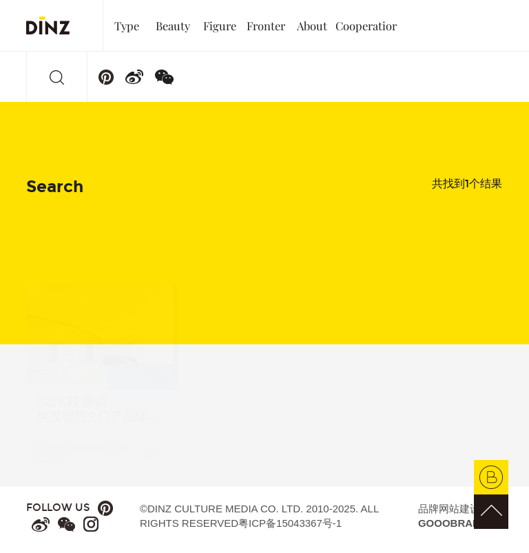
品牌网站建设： (454, 516)
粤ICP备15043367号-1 (290, 523)
